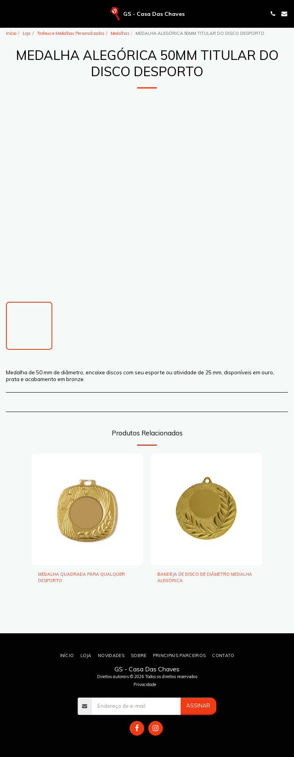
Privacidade (145, 684)
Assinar (198, 705)
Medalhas (120, 33)
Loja (27, 33)
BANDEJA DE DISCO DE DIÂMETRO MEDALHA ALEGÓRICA (204, 577)
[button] (8, 13)
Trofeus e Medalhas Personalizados (70, 33)
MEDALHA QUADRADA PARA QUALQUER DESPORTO (81, 577)
